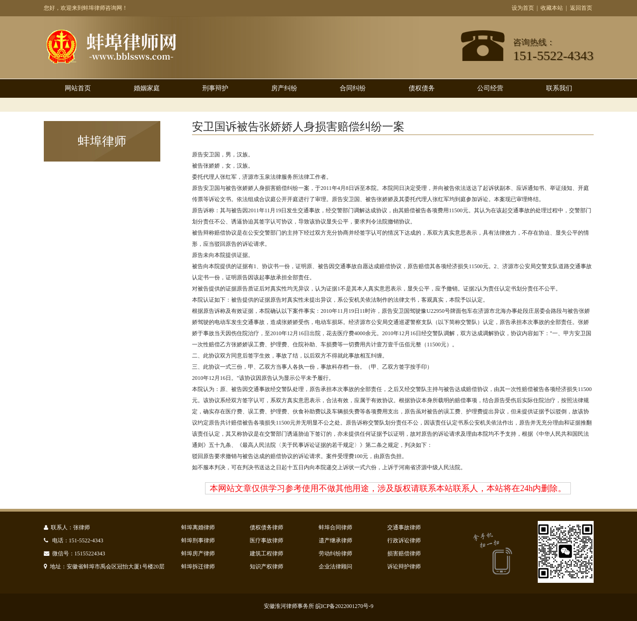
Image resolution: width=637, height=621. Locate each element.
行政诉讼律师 (404, 540)
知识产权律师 (266, 566)
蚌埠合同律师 (335, 527)
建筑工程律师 (266, 553)
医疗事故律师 (266, 540)
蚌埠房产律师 (198, 553)
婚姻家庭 (147, 88)
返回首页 (581, 8)
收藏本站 (552, 8)
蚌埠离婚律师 (198, 527)
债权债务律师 (266, 527)
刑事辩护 (215, 88)
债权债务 (422, 88)
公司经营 (490, 88)
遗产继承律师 (335, 540)
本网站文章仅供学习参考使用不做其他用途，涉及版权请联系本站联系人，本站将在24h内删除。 (388, 488)
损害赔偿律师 (404, 553)
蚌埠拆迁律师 (198, 566)
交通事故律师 (404, 527)
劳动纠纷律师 (335, 553)
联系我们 (559, 88)
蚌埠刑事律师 (198, 540)
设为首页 (523, 8)
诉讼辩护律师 (404, 566)
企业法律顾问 (335, 566)
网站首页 (78, 88)
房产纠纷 (284, 88)
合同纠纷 (353, 88)
